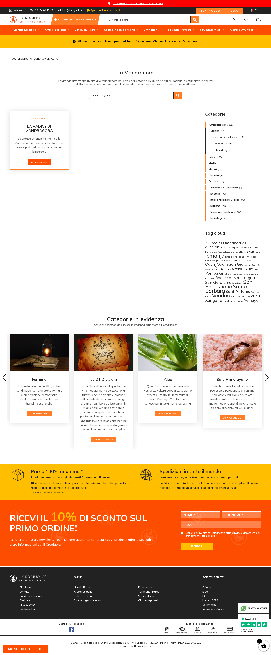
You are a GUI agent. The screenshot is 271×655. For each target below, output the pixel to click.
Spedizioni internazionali (103, 10)
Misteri (213, 169)
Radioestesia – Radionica (223, 187)
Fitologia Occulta (223, 143)
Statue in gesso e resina (121, 29)
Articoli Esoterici (57, 29)
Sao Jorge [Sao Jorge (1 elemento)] (255, 292)
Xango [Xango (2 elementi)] (211, 300)
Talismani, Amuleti (181, 29)
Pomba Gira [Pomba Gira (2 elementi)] (216, 273)
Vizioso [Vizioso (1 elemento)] (208, 296)
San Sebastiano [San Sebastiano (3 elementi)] (228, 284)
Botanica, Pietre (87, 29)
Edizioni (213, 157)
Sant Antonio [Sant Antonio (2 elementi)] (238, 291)
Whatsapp (191, 41)
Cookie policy (27, 609)
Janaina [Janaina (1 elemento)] (219, 260)
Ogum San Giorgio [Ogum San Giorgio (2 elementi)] (234, 264)
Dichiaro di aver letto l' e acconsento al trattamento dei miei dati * (223, 534)
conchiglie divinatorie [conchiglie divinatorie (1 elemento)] (237, 247)
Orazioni (213, 181)
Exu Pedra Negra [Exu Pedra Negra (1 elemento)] (238, 252)
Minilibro (213, 163)
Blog (234, 10)
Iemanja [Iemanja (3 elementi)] (214, 255)
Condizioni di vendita (32, 596)
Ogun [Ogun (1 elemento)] (254, 265)
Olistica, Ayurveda (243, 29)
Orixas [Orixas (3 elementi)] (221, 268)
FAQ (204, 596)
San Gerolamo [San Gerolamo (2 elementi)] (218, 282)
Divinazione (153, 29)
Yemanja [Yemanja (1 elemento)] (239, 301)
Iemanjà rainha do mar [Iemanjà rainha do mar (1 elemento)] (235, 257)
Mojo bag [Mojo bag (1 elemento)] (242, 260)
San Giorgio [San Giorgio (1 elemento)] (237, 283)
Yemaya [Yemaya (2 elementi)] (251, 300)
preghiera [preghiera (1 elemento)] (232, 274)
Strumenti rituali (212, 29)
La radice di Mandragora (39, 128)
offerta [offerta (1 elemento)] (250, 260)
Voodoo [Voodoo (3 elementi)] (221, 295)
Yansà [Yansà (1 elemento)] (232, 301)
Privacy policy (27, 604)
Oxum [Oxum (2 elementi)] (248, 268)
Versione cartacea (213, 609)
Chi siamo (25, 587)
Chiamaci (159, 41)
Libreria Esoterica (27, 29)
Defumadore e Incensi (225, 137)
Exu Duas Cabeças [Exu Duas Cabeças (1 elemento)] (221, 252)
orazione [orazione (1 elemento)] (209, 269)
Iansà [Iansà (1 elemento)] (258, 252)
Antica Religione (218, 124)
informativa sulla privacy (226, 532)
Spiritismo (214, 205)
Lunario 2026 (211, 10)
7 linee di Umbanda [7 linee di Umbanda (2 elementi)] (223, 242)
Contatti (24, 591)
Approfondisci (39, 162)
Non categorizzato (220, 175)
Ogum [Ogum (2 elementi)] (210, 264)
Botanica (31, 58)
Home (13, 58)
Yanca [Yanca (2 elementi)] (223, 300)
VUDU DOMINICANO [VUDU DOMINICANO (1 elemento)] (240, 296)
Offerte (206, 587)
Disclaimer (25, 600)
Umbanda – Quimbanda (222, 212)
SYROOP (145, 646)
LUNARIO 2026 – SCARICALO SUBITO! (138, 3)
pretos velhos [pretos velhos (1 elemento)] (242, 274)
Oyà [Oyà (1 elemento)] (256, 269)
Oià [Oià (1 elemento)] (259, 265)
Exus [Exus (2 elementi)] (250, 251)
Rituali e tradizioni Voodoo (224, 199)
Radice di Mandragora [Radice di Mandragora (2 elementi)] (235, 277)
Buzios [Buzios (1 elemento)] (224, 247)
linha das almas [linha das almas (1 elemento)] (231, 260)
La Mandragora (39, 119)
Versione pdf (209, 604)
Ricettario (214, 193)
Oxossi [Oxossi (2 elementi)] (236, 268)
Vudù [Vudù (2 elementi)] (255, 295)
